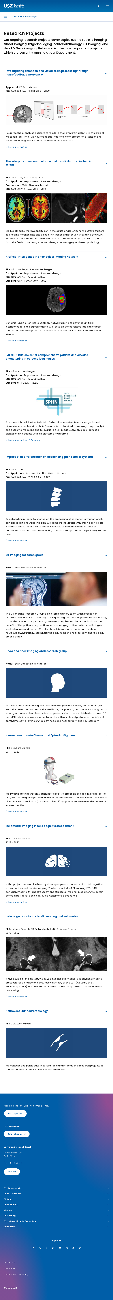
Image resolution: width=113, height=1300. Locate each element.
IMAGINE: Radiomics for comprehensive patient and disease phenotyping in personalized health (57, 357)
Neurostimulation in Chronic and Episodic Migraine (57, 735)
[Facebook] (33, 1248)
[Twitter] (40, 1248)
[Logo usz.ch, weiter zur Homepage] (14, 6)
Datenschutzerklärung (16, 1274)
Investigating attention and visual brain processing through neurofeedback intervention (57, 72)
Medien (56, 1210)
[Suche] (99, 6)
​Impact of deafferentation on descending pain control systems (57, 457)
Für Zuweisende (56, 1188)
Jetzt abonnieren (17, 1133)
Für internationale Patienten (56, 1221)
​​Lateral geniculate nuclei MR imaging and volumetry (57, 916)
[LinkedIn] (53, 1248)
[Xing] (46, 1248)
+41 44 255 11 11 (16, 1162)
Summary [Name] (34, 440)
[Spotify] (80, 1248)
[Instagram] (67, 1248)
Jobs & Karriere (56, 1193)
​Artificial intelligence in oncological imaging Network (57, 257)
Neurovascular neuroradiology (57, 1011)
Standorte (56, 1226)
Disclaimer (10, 1268)
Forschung (56, 1215)
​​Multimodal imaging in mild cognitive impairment (57, 826)
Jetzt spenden (15, 1113)
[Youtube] (60, 1248)
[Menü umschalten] (107, 6)
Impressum (10, 1262)
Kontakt (12, 1171)
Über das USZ (56, 1204)
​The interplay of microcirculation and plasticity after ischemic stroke (57, 163)
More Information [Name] (17, 146)
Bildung (56, 1199)
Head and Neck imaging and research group (57, 651)
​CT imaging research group (57, 555)
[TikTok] (73, 1248)
